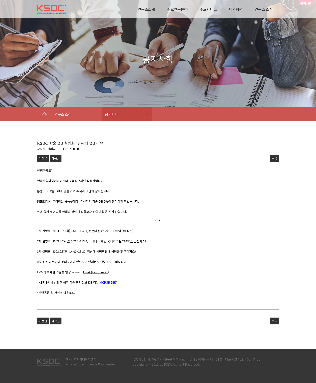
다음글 (55, 158)
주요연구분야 (177, 9)
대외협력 (236, 9)
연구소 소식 (264, 9)
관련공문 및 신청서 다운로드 (56, 292)
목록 (274, 158)
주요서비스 (208, 9)
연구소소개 (146, 9)
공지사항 (111, 114)
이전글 (43, 158)
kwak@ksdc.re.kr (95, 272)
